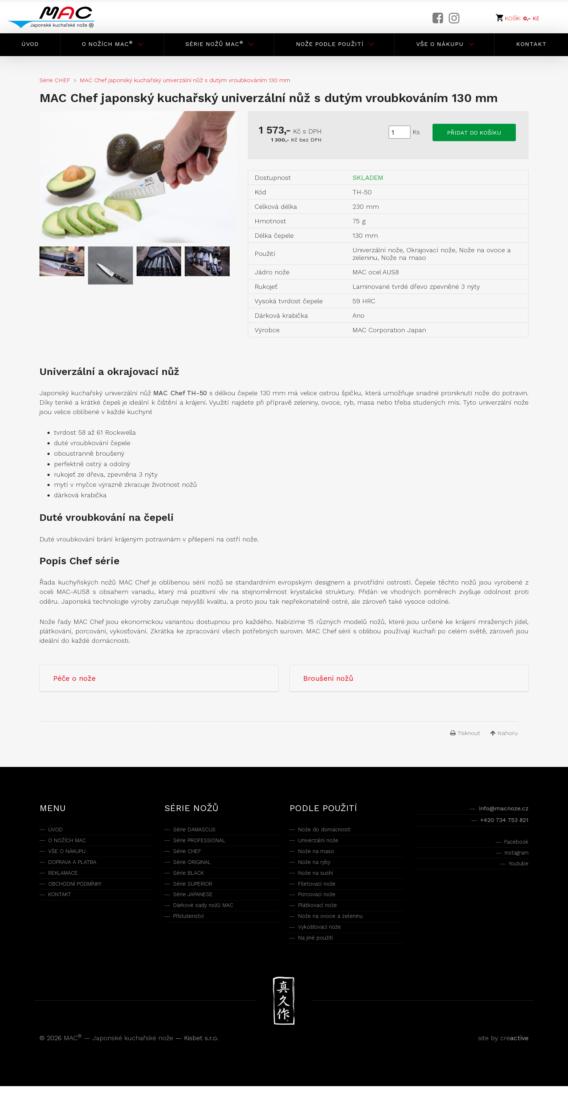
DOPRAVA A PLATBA (77, 870)
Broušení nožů (328, 678)
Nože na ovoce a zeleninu (337, 937)
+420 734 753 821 (498, 824)
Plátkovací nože (322, 924)
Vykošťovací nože (325, 951)
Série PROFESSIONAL (205, 844)
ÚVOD (57, 830)
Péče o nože (74, 678)
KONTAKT (62, 911)
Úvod (30, 44)
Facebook (513, 848)
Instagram (513, 861)
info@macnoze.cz (498, 810)
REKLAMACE (66, 884)
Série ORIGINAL (196, 870)
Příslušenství (192, 937)
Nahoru (504, 733)
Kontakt (531, 44)
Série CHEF (190, 857)
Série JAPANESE (197, 911)
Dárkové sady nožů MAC (210, 924)
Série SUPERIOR (197, 897)
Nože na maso (320, 857)
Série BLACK (191, 884)
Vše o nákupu (440, 44)
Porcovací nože (322, 911)
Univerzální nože (323, 844)
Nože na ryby (318, 870)
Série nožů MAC (214, 43)
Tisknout (465, 733)
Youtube (516, 875)
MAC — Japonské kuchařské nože (119, 1065)
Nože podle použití (330, 44)
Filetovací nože (321, 897)
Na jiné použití (319, 964)
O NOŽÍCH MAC (71, 844)
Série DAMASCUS (199, 830)
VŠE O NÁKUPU (71, 857)
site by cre (503, 1065)
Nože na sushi (319, 884)
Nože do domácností (330, 830)
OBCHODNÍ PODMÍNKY (82, 897)
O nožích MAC (107, 43)
